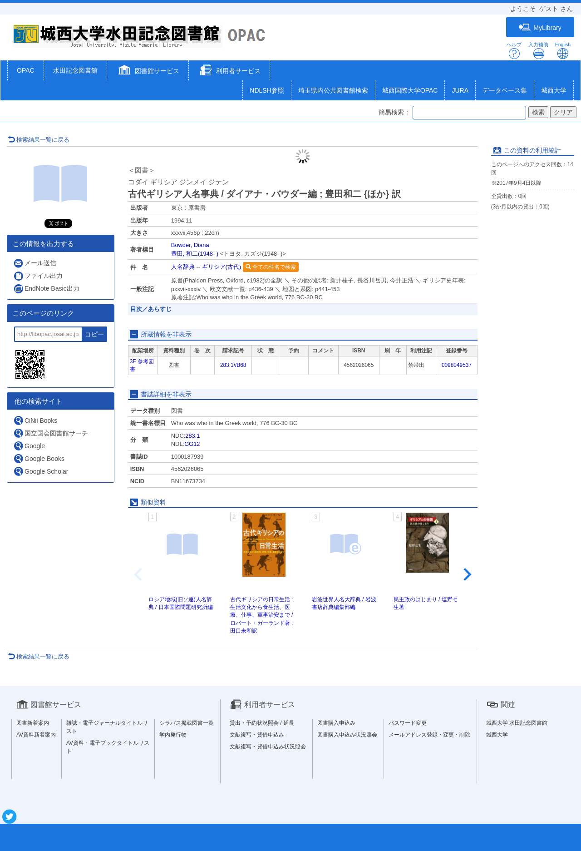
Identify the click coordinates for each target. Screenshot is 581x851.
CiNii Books (35, 420)
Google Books (38, 458)
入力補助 (538, 50)
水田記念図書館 (75, 70)
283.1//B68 (233, 365)
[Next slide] (466, 574)
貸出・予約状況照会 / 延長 (262, 723)
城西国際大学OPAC (410, 90)
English (563, 50)
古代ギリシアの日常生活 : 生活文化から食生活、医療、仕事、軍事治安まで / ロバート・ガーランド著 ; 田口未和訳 (261, 615)
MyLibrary (540, 27)
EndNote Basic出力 (46, 288)
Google (29, 445)
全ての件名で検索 (271, 267)
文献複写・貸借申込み (257, 735)
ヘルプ (514, 50)
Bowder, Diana (190, 245)
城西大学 (553, 90)
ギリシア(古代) (221, 266)
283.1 (192, 435)
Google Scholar (41, 471)
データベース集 (505, 90)
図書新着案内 (32, 723)
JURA (460, 90)
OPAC (25, 70)
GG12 (192, 443)
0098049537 (457, 365)
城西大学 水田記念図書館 (516, 723)
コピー (94, 334)
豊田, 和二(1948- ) (194, 253)
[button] (147, 71)
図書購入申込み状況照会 (347, 735)
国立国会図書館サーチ (50, 433)
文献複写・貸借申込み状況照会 (268, 746)
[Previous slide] (139, 574)
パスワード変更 (408, 723)
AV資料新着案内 (36, 735)
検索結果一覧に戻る (38, 139)
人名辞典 (183, 266)
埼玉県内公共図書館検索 (333, 90)
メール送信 (34, 263)
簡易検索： (394, 112)
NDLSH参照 (267, 90)
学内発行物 (173, 735)
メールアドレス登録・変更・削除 (429, 735)
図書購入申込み (336, 723)
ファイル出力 (38, 276)
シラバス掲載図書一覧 (186, 723)
